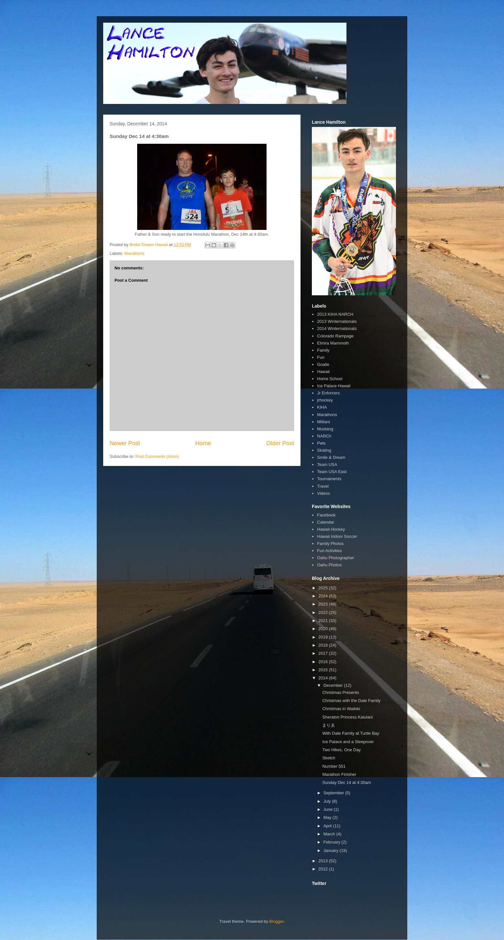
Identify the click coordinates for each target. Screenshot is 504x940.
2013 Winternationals (336, 321)
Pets (321, 443)
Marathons (134, 253)
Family (323, 350)
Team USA (327, 464)
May (328, 817)
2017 (323, 653)
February (332, 842)
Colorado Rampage (335, 336)
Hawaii (323, 371)
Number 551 (333, 766)
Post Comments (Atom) (157, 456)
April (328, 825)
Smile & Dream (331, 457)
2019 (323, 637)
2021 (323, 620)
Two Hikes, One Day (341, 749)
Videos (323, 493)
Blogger (276, 921)
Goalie (323, 364)
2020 (323, 628)
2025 (323, 587)
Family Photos (330, 543)
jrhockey (325, 400)
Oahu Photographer (335, 557)
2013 (323, 860)
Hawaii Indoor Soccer (337, 536)
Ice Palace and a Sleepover (348, 741)
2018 (323, 645)
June (328, 809)
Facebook (326, 515)
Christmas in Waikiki (341, 708)
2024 (323, 596)
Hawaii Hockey (331, 529)
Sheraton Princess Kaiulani (347, 717)
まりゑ (328, 725)
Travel (323, 486)
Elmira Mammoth (333, 343)
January (331, 850)
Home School (329, 378)
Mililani (323, 421)
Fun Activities (329, 550)
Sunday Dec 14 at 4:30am (346, 782)
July (327, 801)
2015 (323, 669)
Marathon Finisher (339, 774)
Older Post (280, 443)
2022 (323, 612)
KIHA (322, 407)
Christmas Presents (340, 692)
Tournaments (329, 478)
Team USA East (331, 471)
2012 (323, 868)
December (333, 685)
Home (203, 443)
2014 (323, 677)
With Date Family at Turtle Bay (350, 733)
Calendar (325, 522)
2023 (323, 604)
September (334, 792)
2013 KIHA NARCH (335, 314)
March (329, 834)
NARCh (324, 436)
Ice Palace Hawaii (333, 385)
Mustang (325, 428)
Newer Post (125, 443)
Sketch (328, 757)
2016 (323, 661)
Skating (324, 450)
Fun (320, 357)
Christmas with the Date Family (351, 700)
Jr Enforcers (328, 393)
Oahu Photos (329, 564)
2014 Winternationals (336, 328)
